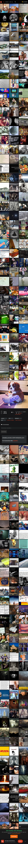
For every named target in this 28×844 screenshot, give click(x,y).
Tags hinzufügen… (18, 420)
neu (4, 1)
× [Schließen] (25, 841)
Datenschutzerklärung (16, 833)
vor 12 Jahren (18, 411)
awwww (2, 418)
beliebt (6, 1)
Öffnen (20, 841)
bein (9, 418)
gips (2, 420)
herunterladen (17, 414)
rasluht (24, 411)
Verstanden (14, 836)
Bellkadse (17, 418)
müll (10, 1)
